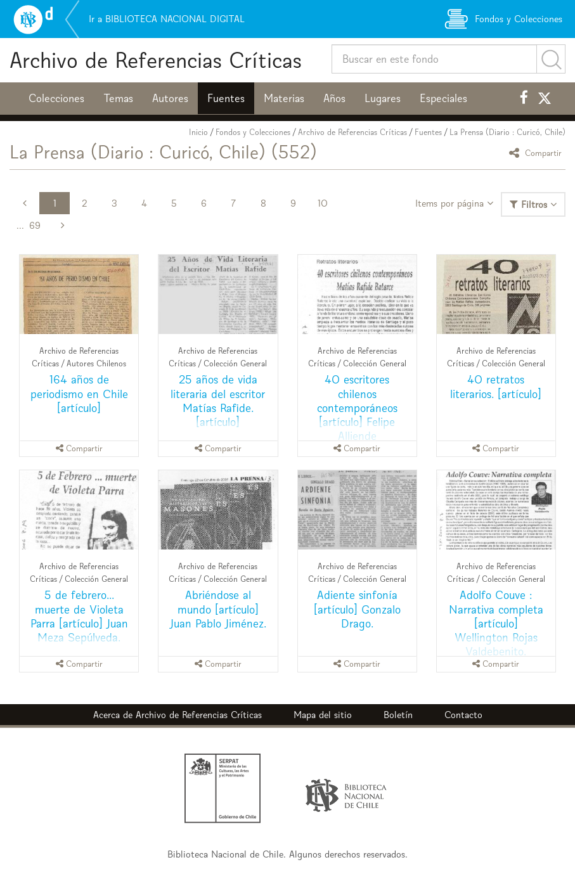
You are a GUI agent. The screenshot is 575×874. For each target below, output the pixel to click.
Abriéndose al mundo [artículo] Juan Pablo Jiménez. (218, 609)
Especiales (443, 98)
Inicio (198, 132)
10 (323, 203)
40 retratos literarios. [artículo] (495, 386)
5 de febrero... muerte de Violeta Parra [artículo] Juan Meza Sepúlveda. (79, 616)
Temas (118, 98)
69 (35, 225)
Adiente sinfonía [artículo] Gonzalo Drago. (357, 609)
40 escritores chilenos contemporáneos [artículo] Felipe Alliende (357, 407)
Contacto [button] (463, 715)
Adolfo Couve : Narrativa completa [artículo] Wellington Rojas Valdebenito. (496, 623)
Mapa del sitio (323, 715)
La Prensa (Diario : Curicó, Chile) (507, 132)
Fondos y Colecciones (253, 132)
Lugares (383, 98)
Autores (170, 98)
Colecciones (56, 98)
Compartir (537, 152)
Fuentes (226, 98)
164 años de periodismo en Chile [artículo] (79, 393)
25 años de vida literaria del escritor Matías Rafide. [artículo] (218, 400)
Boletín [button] (398, 715)
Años (334, 98)
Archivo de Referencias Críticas (156, 60)
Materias (284, 98)
